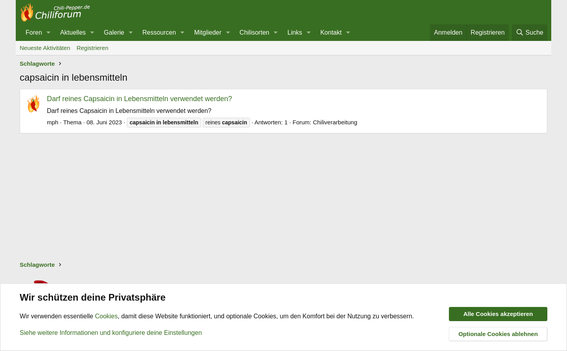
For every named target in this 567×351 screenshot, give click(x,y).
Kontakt (330, 32)
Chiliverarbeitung (335, 122)
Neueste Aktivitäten (45, 47)
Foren (34, 32)
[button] (48, 32)
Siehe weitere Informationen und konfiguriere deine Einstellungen (111, 332)
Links (294, 32)
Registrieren (92, 47)
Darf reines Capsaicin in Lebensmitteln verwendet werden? (139, 99)
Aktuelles (73, 32)
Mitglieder (207, 32)
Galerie (114, 32)
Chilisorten (254, 32)
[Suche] (529, 32)
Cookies (106, 316)
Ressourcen (159, 32)
